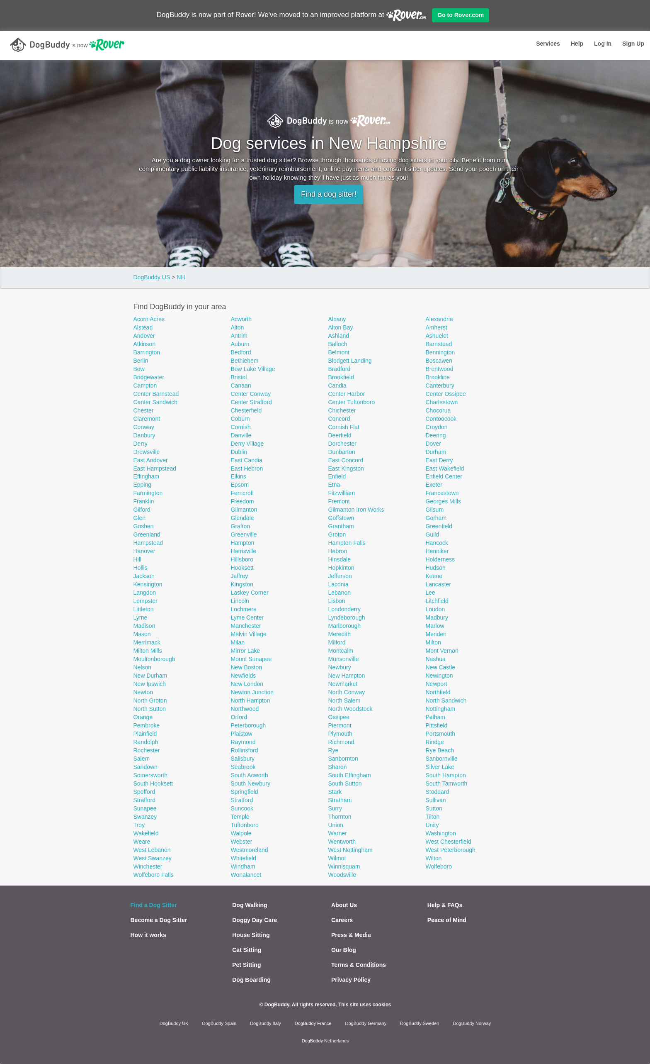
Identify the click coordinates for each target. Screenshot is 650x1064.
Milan (238, 642)
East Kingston (346, 468)
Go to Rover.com (460, 15)
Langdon (144, 592)
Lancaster (438, 584)
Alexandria (439, 319)
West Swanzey (152, 858)
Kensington (147, 584)
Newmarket (343, 684)
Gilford (141, 509)
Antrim (239, 335)
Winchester (147, 866)
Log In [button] (602, 43)
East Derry (439, 460)
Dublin (239, 452)
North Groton (150, 700)
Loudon (435, 609)
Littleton (143, 609)
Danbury (144, 435)
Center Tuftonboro (351, 402)
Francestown (442, 493)
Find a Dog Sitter (154, 905)
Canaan (241, 385)
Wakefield (146, 833)
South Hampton (446, 775)
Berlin (140, 360)
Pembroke (146, 725)
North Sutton (149, 708)
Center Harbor (346, 393)
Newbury (339, 667)
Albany (337, 319)
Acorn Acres (149, 319)
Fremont (339, 501)
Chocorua (438, 410)
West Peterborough (450, 850)
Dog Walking (249, 905)
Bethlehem (245, 360)
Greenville (244, 534)
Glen (139, 518)
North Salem (344, 700)
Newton (143, 692)
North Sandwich (446, 700)
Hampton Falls (347, 542)
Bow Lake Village (253, 369)
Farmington (148, 493)
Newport (436, 684)
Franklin (143, 501)
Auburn (240, 344)
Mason (142, 634)
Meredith (339, 634)
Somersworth (150, 775)
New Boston (246, 667)
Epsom (240, 484)
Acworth (241, 319)
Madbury (437, 617)
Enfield (337, 476)
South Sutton (345, 783)
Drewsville (146, 452)
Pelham (435, 717)
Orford (239, 717)
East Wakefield (445, 468)
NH (181, 277)
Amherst (436, 327)
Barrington (146, 352)
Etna (334, 484)
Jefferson (340, 576)
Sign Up (633, 43)
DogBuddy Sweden (419, 1023)
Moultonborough (154, 659)
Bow (139, 369)
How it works (148, 935)
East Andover (150, 460)
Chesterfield (246, 410)
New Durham (150, 675)
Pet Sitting (246, 965)
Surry (335, 808)
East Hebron (247, 468)
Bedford (241, 352)
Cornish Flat (343, 427)
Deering (436, 435)
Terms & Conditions (358, 965)
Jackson (144, 576)
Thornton (340, 816)
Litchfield (437, 601)
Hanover (144, 551)
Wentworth (342, 841)
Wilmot (337, 858)
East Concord (346, 460)
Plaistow (241, 733)
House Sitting (250, 935)
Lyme (140, 617)
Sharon (337, 767)
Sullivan (436, 800)
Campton (145, 385)
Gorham (436, 518)
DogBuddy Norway (472, 1023)
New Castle (441, 667)
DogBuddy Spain (219, 1023)
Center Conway (251, 393)
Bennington (440, 352)
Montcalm (341, 650)
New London (247, 684)
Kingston (242, 584)
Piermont (340, 725)
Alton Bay (340, 327)
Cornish (241, 427)
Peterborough (248, 725)
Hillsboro (242, 559)
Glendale (242, 518)
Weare (141, 841)
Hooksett (242, 567)
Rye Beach (440, 750)
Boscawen (439, 360)
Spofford (144, 791)
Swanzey (145, 816)
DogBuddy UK (174, 1023)
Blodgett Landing (350, 360)
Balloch (337, 344)
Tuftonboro (245, 825)
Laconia (338, 584)
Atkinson (144, 344)
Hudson (436, 567)
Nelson (142, 667)
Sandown (145, 767)
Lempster (145, 601)
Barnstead (439, 344)
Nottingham (441, 708)
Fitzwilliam (341, 493)
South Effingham (349, 775)
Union (336, 825)
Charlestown (442, 402)
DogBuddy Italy (265, 1023)
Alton (237, 327)
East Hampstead (155, 468)
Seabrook (243, 767)
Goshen (143, 526)
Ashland (338, 335)
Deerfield (340, 435)
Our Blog (343, 950)
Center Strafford (251, 402)
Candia (337, 385)
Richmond (341, 742)
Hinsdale (339, 559)
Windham (243, 866)
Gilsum (435, 509)
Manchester (246, 625)
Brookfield (341, 377)
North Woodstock (350, 708)
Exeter (434, 484)
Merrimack (146, 642)
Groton (337, 534)
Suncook (242, 808)
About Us (344, 905)
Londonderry (344, 609)
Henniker (437, 551)
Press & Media (351, 935)
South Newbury (251, 783)
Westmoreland (249, 850)
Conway (144, 427)
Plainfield (145, 733)
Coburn (240, 418)
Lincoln (240, 601)
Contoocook (441, 418)
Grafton (240, 526)
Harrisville (243, 551)
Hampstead (148, 542)
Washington (441, 833)
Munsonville (343, 659)
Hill (137, 559)
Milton (433, 642)
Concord (339, 418)
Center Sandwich (155, 402)
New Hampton (346, 675)
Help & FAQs (445, 905)
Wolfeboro (439, 866)
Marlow (435, 625)
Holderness (440, 559)
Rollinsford (244, 750)
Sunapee (145, 808)
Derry (140, 443)
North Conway (346, 692)
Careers (342, 920)
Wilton (434, 858)
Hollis (140, 567)
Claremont (146, 418)
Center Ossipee (446, 393)
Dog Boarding (251, 979)
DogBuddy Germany (366, 1023)
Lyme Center (247, 617)
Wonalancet (246, 874)
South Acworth (249, 775)
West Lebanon (152, 850)
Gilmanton (244, 509)
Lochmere (244, 609)
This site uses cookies (364, 1005)
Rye (333, 750)
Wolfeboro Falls (153, 874)
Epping (142, 484)
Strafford (144, 800)
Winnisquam (344, 866)
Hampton (243, 542)
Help (577, 43)
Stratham (340, 800)
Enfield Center (444, 476)
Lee (430, 592)
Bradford (339, 369)
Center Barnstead (156, 393)
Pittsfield (437, 725)
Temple (240, 816)
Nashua (436, 659)
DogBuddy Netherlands (325, 1040)
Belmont (338, 352)
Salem (141, 758)
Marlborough (344, 625)
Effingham (146, 476)
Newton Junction (252, 692)
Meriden (436, 634)
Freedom (242, 501)
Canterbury (440, 385)
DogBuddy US (151, 277)
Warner (337, 833)
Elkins (238, 476)
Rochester (146, 750)
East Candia (246, 460)
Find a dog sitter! (329, 194)
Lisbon (336, 601)
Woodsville (342, 874)
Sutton (434, 808)
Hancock (437, 542)
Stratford (242, 800)
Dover (433, 443)
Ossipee (338, 717)
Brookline (438, 377)
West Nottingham (350, 850)
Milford (337, 642)
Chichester (342, 410)
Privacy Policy (351, 979)
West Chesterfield (448, 841)
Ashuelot (437, 335)
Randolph (145, 742)
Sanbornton (343, 758)
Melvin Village (249, 634)
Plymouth (340, 733)
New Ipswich (149, 684)
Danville (241, 435)
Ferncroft (242, 493)
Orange (143, 717)
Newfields (243, 675)
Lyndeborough (346, 617)
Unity (432, 825)
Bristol (239, 377)
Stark (335, 791)
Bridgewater (149, 377)
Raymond (243, 742)
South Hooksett (153, 783)
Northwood (245, 708)
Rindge (435, 742)
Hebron (337, 551)
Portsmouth (441, 733)
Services (548, 43)
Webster (241, 841)
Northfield (438, 692)
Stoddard (437, 791)
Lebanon (339, 592)
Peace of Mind (446, 920)
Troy (139, 825)
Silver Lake (440, 767)
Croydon (437, 427)
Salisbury (243, 758)
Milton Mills (147, 650)
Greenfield (439, 526)
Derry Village (247, 443)
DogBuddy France (313, 1023)
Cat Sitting (246, 950)
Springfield (244, 791)
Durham (436, 452)
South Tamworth (447, 783)
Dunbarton (341, 452)
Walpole (241, 833)
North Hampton (250, 700)
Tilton (433, 816)
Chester (143, 410)
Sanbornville (442, 758)
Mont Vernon (442, 650)
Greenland (146, 534)
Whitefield (243, 858)
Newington (439, 675)
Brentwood (440, 369)
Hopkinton (341, 567)
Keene (434, 576)
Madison (144, 625)
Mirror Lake (245, 650)
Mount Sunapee (251, 659)
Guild (432, 534)
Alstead (143, 327)
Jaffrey (239, 576)
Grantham (341, 526)
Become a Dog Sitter (159, 920)
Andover (144, 335)
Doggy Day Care (254, 920)
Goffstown (341, 518)
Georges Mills (443, 501)
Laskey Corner (250, 592)
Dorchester (342, 443)
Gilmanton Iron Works (356, 509)
